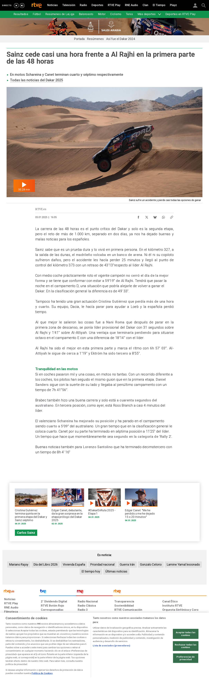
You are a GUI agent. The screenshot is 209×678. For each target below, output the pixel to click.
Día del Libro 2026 (46, 564)
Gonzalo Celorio (151, 564)
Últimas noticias (116, 571)
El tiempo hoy (91, 571)
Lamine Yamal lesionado (183, 564)
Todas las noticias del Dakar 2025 (36, 80)
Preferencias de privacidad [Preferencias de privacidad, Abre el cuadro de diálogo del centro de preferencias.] (185, 671)
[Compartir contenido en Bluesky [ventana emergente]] (155, 216)
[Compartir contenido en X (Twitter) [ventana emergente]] (147, 216)
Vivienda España (74, 564)
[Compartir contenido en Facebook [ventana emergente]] (138, 216)
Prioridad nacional (102, 564)
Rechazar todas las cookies (185, 659)
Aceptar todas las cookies (185, 646)
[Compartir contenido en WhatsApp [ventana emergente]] (163, 216)
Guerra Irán (127, 564)
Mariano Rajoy (18, 564)
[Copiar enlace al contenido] (171, 216)
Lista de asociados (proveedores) (111, 658)
